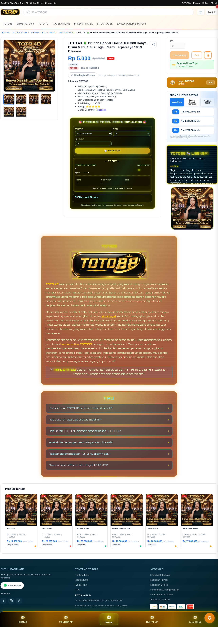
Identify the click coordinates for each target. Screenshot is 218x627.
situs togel (108, 316)
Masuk (214, 3)
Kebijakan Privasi (159, 580)
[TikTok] (19, 601)
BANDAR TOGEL (83, 23)
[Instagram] (11, 601)
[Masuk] (211, 12)
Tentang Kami (82, 575)
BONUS (22, 619)
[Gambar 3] (33, 99)
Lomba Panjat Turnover (192, 102)
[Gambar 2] (21, 99)
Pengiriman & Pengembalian (164, 589)
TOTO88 (186, 3)
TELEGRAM (66, 619)
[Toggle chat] (209, 618)
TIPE (131, 132)
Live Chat (195, 619)
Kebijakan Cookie (159, 585)
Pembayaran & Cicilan (161, 594)
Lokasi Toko (81, 585)
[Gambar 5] (8, 111)
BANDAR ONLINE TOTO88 (131, 23)
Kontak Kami (81, 580)
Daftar (205, 3)
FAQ (77, 589)
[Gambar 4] (45, 99)
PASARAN (93, 132)
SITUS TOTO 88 (25, 23)
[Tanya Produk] (208, 55)
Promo (196, 3)
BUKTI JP (152, 619)
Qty (172, 41)
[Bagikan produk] (153, 44)
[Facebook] (3, 601)
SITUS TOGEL (105, 23)
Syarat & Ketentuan (160, 575)
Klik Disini (101, 110)
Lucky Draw (177, 102)
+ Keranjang (180, 55)
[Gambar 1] (8, 99)
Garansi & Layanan (160, 599)
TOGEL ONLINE (61, 23)
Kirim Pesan (12, 585)
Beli (196, 55)
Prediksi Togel (207, 102)
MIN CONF (93, 142)
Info (210, 82)
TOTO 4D (43, 23)
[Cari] (28, 12)
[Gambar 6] (21, 111)
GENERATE (112, 151)
